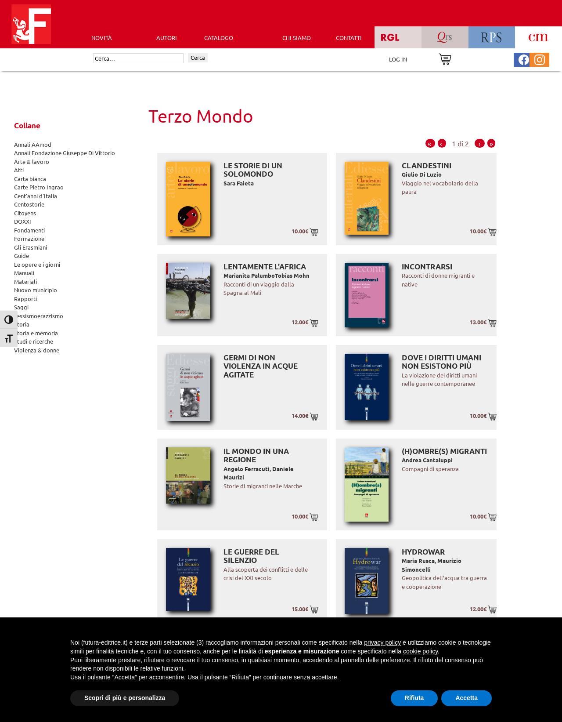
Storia (21, 324)
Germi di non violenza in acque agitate (260, 366)
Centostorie (29, 204)
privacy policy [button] (382, 642)
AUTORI (166, 37)
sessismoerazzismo (38, 315)
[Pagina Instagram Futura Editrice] (539, 58)
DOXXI (22, 221)
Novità (101, 37)
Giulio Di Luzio (422, 174)
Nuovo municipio (35, 290)
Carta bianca (30, 178)
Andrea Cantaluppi (427, 460)
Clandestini (426, 165)
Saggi (21, 307)
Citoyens (25, 213)
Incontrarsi (427, 266)
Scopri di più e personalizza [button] (124, 697)
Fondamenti (29, 230)
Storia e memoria (36, 333)
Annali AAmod (32, 144)
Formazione (29, 238)
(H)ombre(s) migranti (444, 451)
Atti (19, 170)
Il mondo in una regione (256, 455)
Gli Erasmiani (30, 247)
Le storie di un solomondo (252, 170)
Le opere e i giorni (37, 264)
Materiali (25, 281)
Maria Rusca (418, 560)
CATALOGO (218, 37)
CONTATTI (349, 37)
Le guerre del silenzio (251, 556)
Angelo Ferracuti (246, 468)
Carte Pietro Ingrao (39, 187)
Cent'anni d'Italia (35, 196)
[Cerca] (139, 58)
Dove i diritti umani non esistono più (441, 362)
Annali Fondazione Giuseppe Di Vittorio (64, 152)
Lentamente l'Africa (264, 266)
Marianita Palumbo (249, 275)
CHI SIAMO (296, 37)
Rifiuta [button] (414, 697)
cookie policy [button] (420, 651)
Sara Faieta (238, 183)
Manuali (24, 272)
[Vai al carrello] (445, 58)
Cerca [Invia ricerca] (198, 57)
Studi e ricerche (33, 341)
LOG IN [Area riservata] (398, 59)
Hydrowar (423, 551)
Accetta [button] (466, 697)
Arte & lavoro (31, 161)
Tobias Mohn (292, 275)
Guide (21, 255)
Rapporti (25, 298)
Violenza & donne (36, 350)
